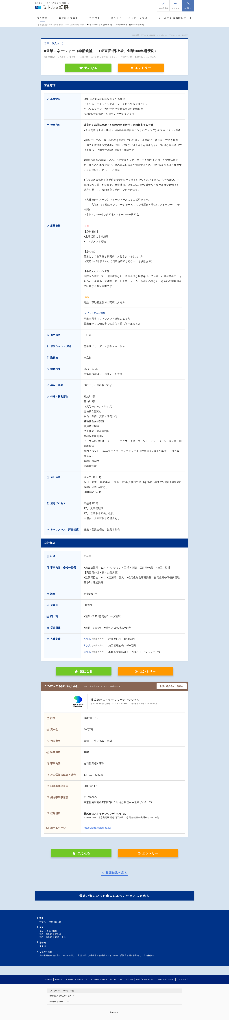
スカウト (94, 18)
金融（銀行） (53, 931)
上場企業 (82, 955)
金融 (41, 931)
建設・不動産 (45, 934)
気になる (86, 671)
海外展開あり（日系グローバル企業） (57, 955)
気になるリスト (68, 18)
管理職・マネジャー (108, 955)
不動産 (58, 934)
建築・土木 (60, 937)
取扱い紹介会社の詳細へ (171, 686)
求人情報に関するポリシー (76, 979)
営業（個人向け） (57, 922)
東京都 (42, 946)
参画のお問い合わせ (166, 979)
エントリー (143, 68)
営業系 (42, 922)
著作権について (116, 979)
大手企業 (92, 955)
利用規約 (58, 979)
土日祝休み (149, 955)
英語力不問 (125, 955)
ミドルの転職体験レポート (175, 18)
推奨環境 (129, 979)
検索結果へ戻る (116, 872)
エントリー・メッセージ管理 (129, 18)
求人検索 (42, 18)
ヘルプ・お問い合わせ (145, 979)
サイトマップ (182, 979)
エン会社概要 (46, 979)
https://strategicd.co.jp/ (97, 827)
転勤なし (137, 955)
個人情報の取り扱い (99, 979)
